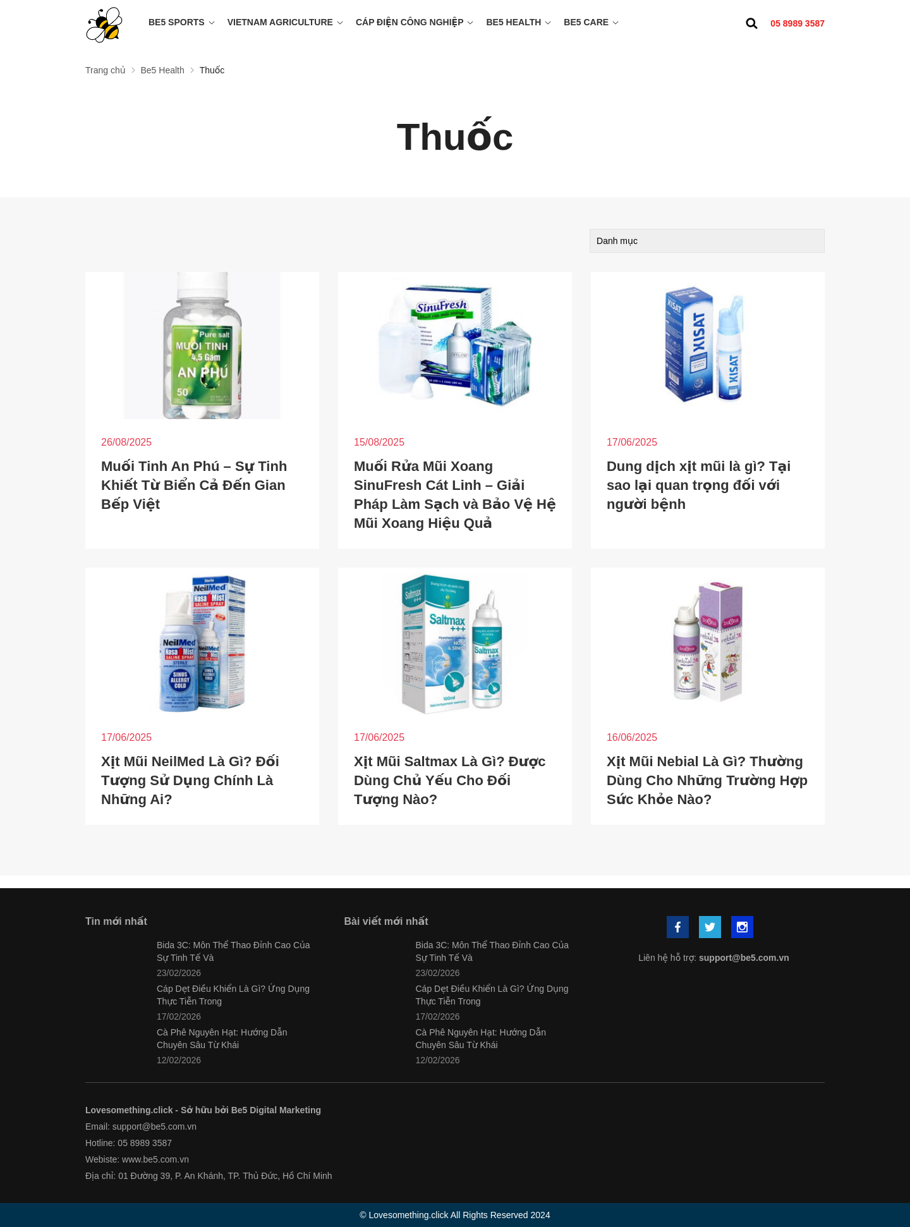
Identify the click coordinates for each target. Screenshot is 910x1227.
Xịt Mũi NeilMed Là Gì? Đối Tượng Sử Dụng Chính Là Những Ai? (190, 780)
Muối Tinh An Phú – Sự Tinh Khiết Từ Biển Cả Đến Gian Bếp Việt (194, 485)
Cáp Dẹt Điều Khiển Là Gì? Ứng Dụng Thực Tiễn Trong (233, 995)
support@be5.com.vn (744, 958)
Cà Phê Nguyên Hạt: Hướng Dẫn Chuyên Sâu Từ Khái (222, 1038)
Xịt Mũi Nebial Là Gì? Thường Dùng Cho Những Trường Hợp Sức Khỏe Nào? (707, 780)
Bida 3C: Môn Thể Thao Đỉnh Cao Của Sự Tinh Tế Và (233, 951)
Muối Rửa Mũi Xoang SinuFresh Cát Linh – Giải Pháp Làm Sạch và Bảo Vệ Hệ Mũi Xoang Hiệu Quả (455, 494)
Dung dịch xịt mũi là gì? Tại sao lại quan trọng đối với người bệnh (699, 485)
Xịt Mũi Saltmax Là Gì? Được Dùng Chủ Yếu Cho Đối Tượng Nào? (450, 780)
